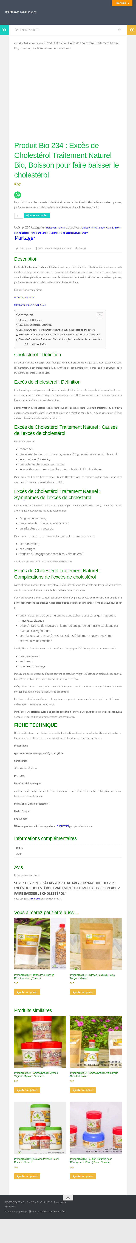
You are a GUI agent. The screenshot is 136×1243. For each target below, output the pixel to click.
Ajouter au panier (39, 216)
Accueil (17, 43)
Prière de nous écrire (25, 298)
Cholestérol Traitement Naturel (97, 228)
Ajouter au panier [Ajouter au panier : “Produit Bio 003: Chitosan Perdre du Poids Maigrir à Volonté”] (84, 995)
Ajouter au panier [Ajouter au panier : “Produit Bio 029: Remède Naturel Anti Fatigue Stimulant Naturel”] (84, 1094)
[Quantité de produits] (19, 216)
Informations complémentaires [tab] (53, 249)
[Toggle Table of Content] (111, 317)
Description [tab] (24, 249)
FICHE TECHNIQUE (39, 345)
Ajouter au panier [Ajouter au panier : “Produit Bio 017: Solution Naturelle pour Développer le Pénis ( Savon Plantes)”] (84, 1182)
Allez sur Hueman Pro (54, 1217)
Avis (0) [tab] (80, 249)
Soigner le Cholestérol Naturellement (69, 233)
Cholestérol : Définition (32, 322)
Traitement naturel (26, 30)
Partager (25, 239)
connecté (35, 900)
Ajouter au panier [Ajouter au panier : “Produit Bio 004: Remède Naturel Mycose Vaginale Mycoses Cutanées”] (28, 1094)
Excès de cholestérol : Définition (38, 326)
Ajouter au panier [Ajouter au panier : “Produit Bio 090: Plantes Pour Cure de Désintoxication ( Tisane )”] (28, 995)
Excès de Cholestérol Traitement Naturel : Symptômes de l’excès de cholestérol (66, 336)
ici (22, 291)
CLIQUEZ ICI (62, 827)
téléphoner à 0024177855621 (30, 306)
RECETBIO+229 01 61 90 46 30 (20, 12)
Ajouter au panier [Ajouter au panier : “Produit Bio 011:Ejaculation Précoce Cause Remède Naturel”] (28, 1182)
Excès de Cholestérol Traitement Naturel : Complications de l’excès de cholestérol (67, 341)
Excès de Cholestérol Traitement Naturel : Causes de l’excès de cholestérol (63, 331)
